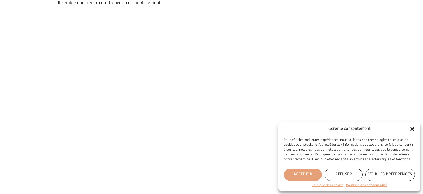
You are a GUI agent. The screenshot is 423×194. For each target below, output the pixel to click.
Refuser (343, 174)
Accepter (303, 174)
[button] (412, 129)
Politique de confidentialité (366, 185)
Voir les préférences (390, 174)
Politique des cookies (327, 185)
